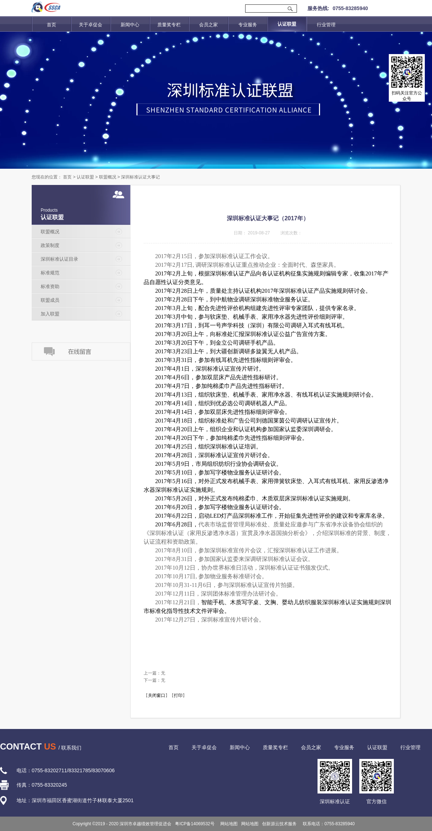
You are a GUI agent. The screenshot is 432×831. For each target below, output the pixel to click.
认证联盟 (85, 177)
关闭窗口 (156, 695)
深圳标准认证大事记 (140, 177)
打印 (178, 695)
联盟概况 (107, 177)
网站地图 (228, 823)
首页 (51, 24)
